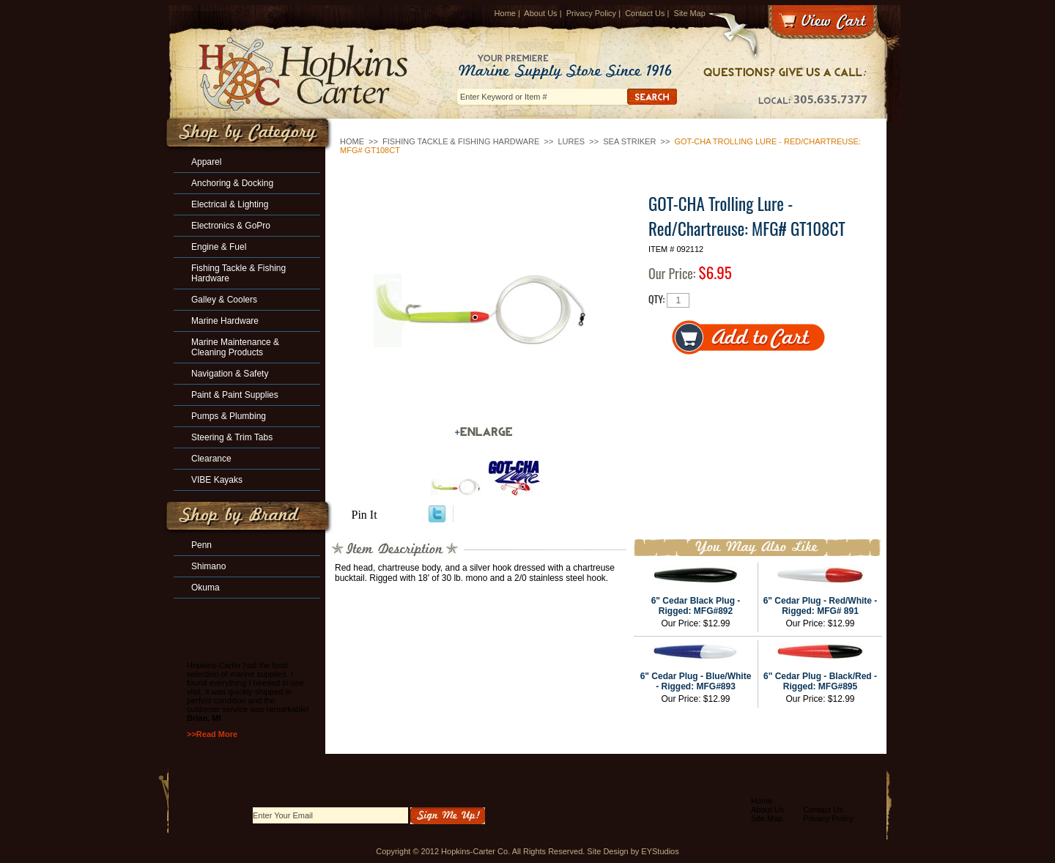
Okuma (205, 587)
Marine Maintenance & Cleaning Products (235, 347)
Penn (201, 545)
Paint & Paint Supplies (234, 395)
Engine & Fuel (218, 247)
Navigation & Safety (229, 373)
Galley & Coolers (224, 300)
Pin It (364, 514)
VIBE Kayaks (217, 480)
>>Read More (212, 734)
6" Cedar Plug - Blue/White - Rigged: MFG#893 (696, 681)
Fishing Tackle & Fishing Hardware (460, 141)
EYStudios (659, 851)
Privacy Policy (591, 13)
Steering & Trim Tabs (232, 437)
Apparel (206, 162)
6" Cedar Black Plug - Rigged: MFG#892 (696, 606)
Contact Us (645, 13)
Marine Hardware (225, 321)
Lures (571, 141)
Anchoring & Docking (232, 183)
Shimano (208, 566)
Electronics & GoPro (230, 226)
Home (505, 13)
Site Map (690, 13)
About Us (540, 13)
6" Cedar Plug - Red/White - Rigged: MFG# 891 (820, 606)
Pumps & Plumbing (228, 416)
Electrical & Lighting (229, 204)
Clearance (211, 458)
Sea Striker (629, 141)
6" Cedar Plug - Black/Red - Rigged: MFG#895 (820, 681)
